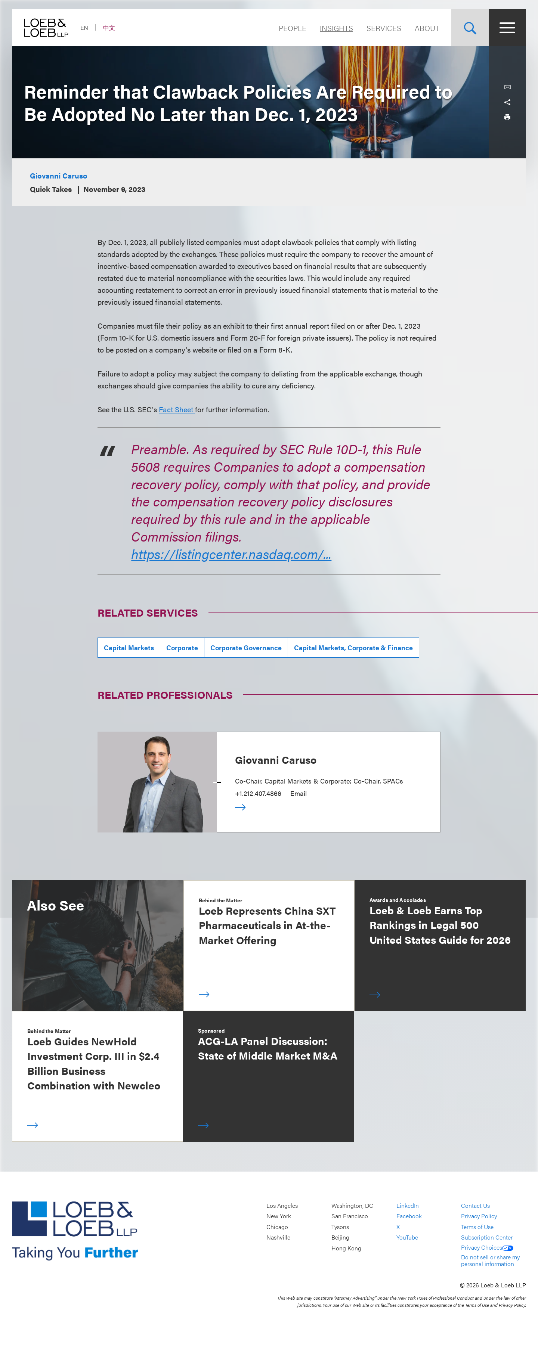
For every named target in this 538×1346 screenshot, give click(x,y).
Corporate (182, 647)
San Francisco (349, 1216)
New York (278, 1216)
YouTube (407, 1237)
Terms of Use (477, 1226)
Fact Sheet (177, 409)
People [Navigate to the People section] (292, 27)
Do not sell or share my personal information (490, 1260)
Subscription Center (487, 1237)
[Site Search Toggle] (470, 27)
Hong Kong (346, 1248)
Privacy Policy (479, 1216)
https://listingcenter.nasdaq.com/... (231, 553)
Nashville (278, 1237)
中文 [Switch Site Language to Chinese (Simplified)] (109, 27)
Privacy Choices (487, 1247)
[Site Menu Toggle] (507, 27)
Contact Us (475, 1205)
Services (384, 27)
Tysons (340, 1226)
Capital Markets (129, 647)
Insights (336, 27)
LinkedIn (407, 1205)
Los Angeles (282, 1205)
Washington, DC (352, 1205)
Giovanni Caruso (58, 175)
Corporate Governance (246, 647)
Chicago (277, 1226)
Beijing (340, 1237)
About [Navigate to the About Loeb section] (427, 27)
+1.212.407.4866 (258, 793)
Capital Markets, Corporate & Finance (353, 647)
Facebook (409, 1216)
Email (298, 793)
